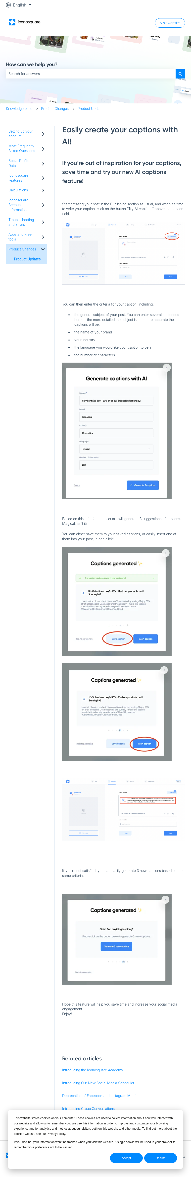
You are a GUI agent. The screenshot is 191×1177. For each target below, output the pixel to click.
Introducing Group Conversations (88, 1108)
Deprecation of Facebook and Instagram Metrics (100, 1096)
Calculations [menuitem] (18, 190)
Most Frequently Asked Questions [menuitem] (21, 148)
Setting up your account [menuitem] (20, 133)
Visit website (170, 23)
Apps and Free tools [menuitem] (20, 236)
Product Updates (91, 108)
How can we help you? (31, 64)
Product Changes (55, 108)
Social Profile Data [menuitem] (18, 163)
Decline (161, 1158)
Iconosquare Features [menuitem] (18, 177)
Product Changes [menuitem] (22, 249)
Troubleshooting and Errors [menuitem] (21, 222)
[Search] (180, 73)
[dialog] (95, 1139)
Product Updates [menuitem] (27, 259)
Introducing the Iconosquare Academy (92, 1070)
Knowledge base (19, 108)
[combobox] (91, 73)
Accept (126, 1158)
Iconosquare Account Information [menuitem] (18, 205)
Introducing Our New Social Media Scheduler (98, 1083)
